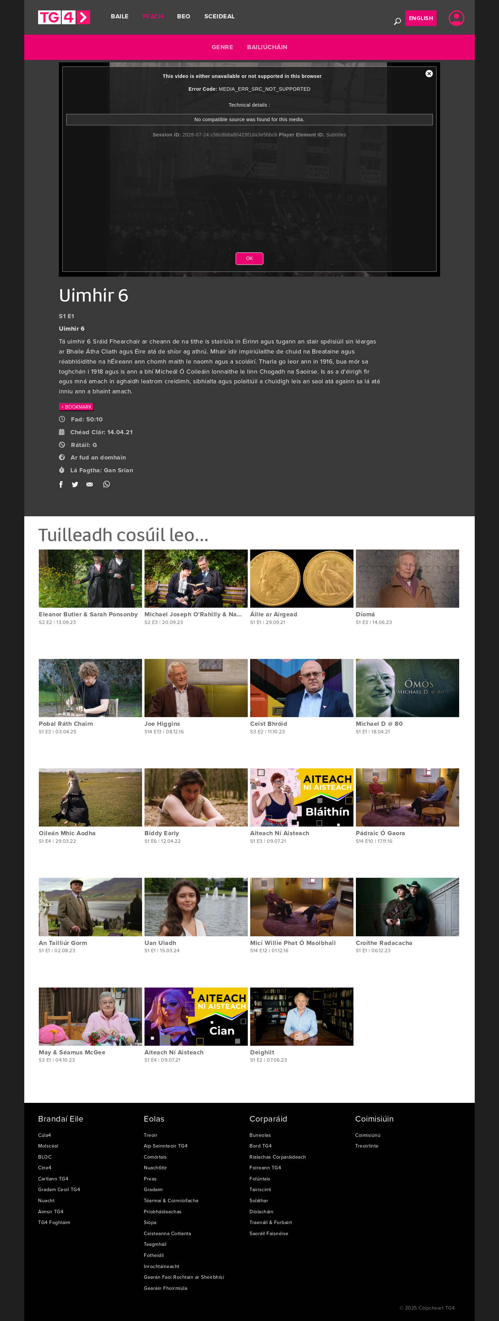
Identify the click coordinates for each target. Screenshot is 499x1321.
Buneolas (260, 1135)
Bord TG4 (261, 1145)
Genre (223, 47)
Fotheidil (154, 1255)
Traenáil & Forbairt (271, 1222)
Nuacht (46, 1200)
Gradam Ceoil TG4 (59, 1189)
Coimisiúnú (367, 1135)
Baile (120, 16)
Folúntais (260, 1178)
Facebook (63, 486)
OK (249, 258)
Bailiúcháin (267, 47)
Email (91, 486)
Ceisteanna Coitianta (167, 1233)
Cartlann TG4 (53, 1178)
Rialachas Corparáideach (278, 1156)
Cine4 (45, 1167)
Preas (150, 1178)
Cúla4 (44, 1135)
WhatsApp (106, 486)
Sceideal (219, 16)
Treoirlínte (367, 1145)
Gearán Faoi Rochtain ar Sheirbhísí (184, 1277)
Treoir (150, 1135)
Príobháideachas (163, 1211)
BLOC (44, 1156)
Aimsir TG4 (50, 1211)
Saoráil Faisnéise (269, 1233)
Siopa (150, 1222)
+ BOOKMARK (76, 406)
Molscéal (48, 1145)
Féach (153, 16)
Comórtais (155, 1156)
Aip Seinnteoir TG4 (165, 1145)
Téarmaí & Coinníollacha (171, 1200)
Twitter (75, 486)
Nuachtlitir (155, 1167)
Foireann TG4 (265, 1167)
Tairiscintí (260, 1189)
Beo (184, 16)
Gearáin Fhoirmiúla (165, 1288)
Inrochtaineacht (162, 1266)
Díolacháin (261, 1211)
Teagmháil (155, 1244)
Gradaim (153, 1189)
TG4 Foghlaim (54, 1222)
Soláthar (259, 1200)
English (421, 18)
